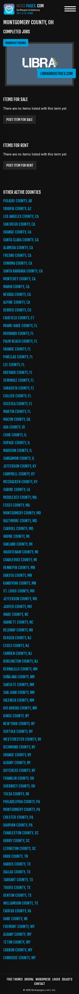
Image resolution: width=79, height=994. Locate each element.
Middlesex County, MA (20, 497)
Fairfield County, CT (18, 318)
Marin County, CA (16, 286)
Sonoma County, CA (17, 263)
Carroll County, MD (18, 528)
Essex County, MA (16, 505)
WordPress (43, 979)
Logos (56, 979)
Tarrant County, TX (18, 879)
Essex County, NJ (16, 645)
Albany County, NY (17, 762)
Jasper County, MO (17, 606)
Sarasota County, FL (18, 388)
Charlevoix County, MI (20, 559)
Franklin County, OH (18, 778)
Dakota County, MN (17, 575)
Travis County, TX (16, 887)
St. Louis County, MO (19, 591)
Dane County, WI (15, 918)
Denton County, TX (17, 895)
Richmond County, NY (19, 747)
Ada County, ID (14, 427)
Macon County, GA (16, 419)
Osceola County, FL (17, 403)
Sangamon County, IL (19, 458)
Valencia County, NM (18, 700)
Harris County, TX (17, 864)
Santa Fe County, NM (18, 684)
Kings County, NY (16, 715)
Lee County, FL (14, 364)
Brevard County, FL (17, 372)
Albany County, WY (17, 934)
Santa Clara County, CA (21, 239)
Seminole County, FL (18, 380)
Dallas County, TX (16, 872)
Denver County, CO (17, 310)
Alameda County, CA (18, 247)
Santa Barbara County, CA (23, 271)
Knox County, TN (15, 856)
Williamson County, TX (20, 903)
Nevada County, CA (17, 294)
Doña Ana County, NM (19, 676)
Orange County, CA (17, 232)
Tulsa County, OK (16, 794)
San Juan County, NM (19, 692)
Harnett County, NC (18, 622)
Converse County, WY (19, 957)
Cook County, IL (15, 435)
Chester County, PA (18, 817)
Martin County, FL (17, 411)
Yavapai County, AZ (17, 208)
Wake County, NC (15, 614)
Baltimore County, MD (20, 520)
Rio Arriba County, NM (20, 708)
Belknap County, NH (18, 630)
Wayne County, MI (16, 536)
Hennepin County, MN (19, 567)
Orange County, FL (17, 349)
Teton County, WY (16, 942)
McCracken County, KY (20, 481)
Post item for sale (19, 119)
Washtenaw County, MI (20, 552)
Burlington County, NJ (20, 661)
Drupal (29, 979)
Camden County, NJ (17, 653)
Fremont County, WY (19, 926)
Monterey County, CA (19, 278)
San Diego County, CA (19, 224)
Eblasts (67, 979)
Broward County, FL (18, 333)
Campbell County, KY (19, 474)
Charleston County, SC (21, 833)
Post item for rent (19, 165)
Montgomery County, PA (21, 809)
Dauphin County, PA (17, 825)
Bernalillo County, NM (20, 669)
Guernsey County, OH (19, 786)
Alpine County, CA (16, 302)
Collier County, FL (17, 396)
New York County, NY (19, 723)
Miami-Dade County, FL (20, 325)
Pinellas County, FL (18, 357)
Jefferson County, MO (20, 598)
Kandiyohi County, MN (19, 583)
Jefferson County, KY (19, 466)
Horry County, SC (16, 840)
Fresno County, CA (17, 255)
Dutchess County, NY (19, 770)
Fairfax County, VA (17, 911)
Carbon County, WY (17, 950)
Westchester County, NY (22, 739)
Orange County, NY (17, 755)
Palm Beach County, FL (20, 341)
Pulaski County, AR (17, 200)
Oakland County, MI (18, 544)
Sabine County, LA (16, 489)
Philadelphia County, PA (21, 801)
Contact (39, 984)
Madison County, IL (17, 450)
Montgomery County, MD (22, 513)
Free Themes (15, 979)
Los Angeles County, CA (21, 216)
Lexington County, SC (19, 848)
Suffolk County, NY (18, 731)
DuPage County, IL (16, 442)
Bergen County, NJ (17, 637)
